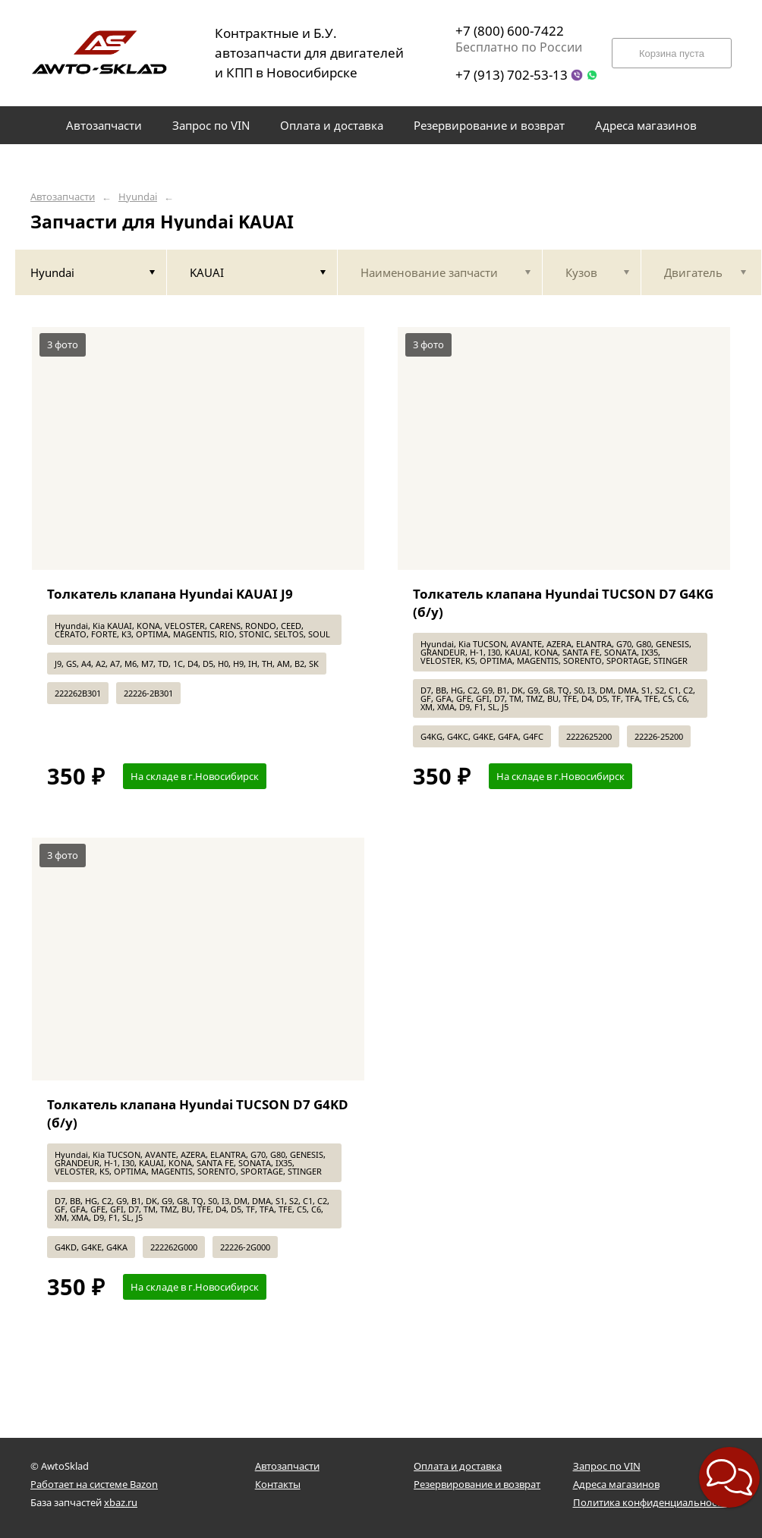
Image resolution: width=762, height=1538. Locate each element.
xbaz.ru (120, 1502)
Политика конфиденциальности (650, 1502)
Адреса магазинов (616, 1484)
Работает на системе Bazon (94, 1484)
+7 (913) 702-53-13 (511, 74)
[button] (729, 1477)
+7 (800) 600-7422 (509, 30)
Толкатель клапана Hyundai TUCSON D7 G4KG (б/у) (563, 603)
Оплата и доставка (458, 1466)
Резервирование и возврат (477, 1484)
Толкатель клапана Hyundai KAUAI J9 (170, 593)
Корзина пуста (671, 53)
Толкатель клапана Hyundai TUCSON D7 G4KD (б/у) (197, 1113)
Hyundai (137, 197)
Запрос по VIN (607, 1466)
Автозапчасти (62, 197)
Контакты (278, 1484)
